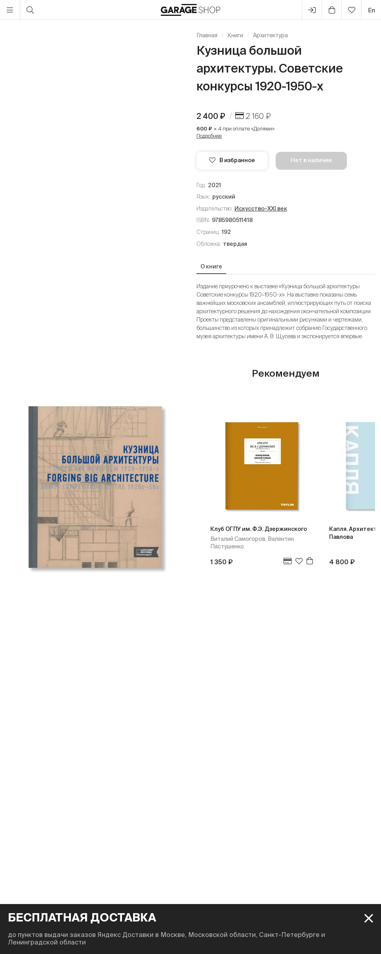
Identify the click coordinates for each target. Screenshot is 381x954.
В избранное (232, 160)
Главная (206, 35)
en (371, 10)
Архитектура (270, 35)
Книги (235, 35)
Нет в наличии (311, 160)
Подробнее (209, 136)
